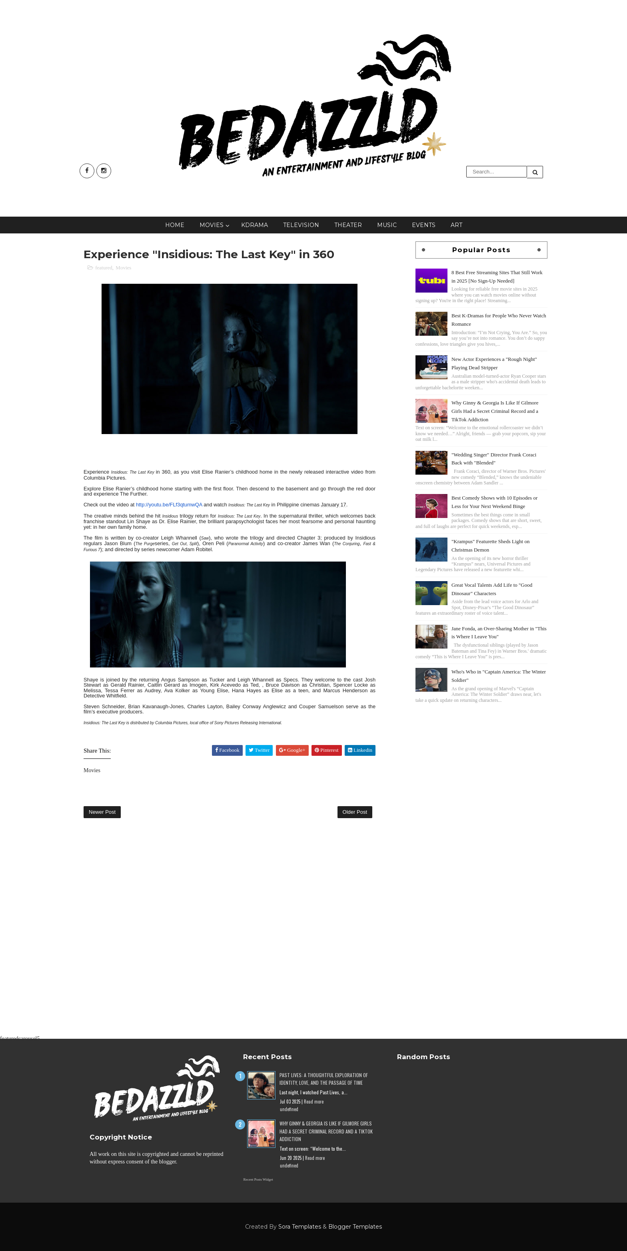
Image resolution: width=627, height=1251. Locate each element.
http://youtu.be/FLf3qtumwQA (169, 505)
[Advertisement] (481, 761)
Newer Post (102, 812)
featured (103, 268)
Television (301, 225)
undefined (289, 1109)
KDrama (254, 225)
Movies (212, 225)
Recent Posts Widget (258, 1179)
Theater (348, 225)
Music (387, 225)
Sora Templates (299, 1226)
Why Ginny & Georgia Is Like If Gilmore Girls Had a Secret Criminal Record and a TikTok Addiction (494, 411)
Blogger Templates (355, 1226)
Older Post (355, 812)
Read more (313, 1101)
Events (423, 225)
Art (456, 225)
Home (174, 225)
